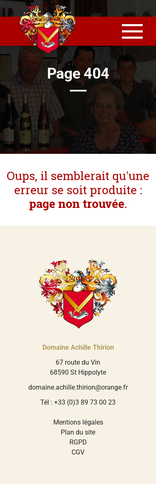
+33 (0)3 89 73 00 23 (85, 402)
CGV (78, 452)
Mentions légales (78, 422)
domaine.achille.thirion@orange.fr (78, 387)
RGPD (78, 442)
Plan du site (78, 432)
